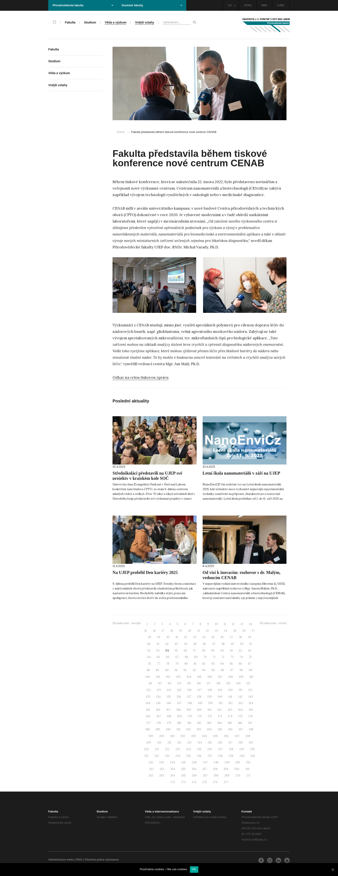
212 (179, 742)
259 (226, 769)
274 (194, 782)
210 (159, 742)
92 (185, 670)
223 (177, 749)
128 (210, 690)
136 (179, 696)
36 (222, 637)
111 (150, 683)
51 (250, 644)
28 (149, 637)
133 (148, 696)
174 (230, 716)
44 (185, 644)
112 (160, 683)
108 (230, 677)
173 (220, 716)
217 (230, 742)
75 (250, 657)
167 (158, 716)
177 (149, 723)
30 (167, 637)
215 (210, 742)
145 (158, 703)
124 (169, 690)
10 (216, 624)
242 (151, 762)
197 (241, 729)
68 (186, 657)
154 (251, 703)
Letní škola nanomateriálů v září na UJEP (241, 473)
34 (203, 637)
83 (212, 664)
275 (204, 782)
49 (232, 644)
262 (151, 775)
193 (199, 729)
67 (177, 657)
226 (209, 749)
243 (161, 762)
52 (148, 650)
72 (222, 657)
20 (189, 631)
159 (189, 710)
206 (226, 736)
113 (169, 683)
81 (195, 664)
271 (248, 775)
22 (207, 631)
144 (148, 703)
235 (188, 756)
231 (146, 756)
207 (237, 736)
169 (179, 716)
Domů (120, 132)
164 (240, 710)
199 (151, 736)
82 (203, 664)
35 (212, 637)
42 (167, 644)
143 (251, 696)
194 (209, 729)
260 (236, 769)
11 (225, 624)
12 (233, 624)
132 (250, 690)
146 (169, 703)
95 (213, 670)
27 (253, 631)
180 (179, 723)
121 (248, 683)
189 (158, 729)
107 (220, 677)
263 (161, 775)
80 (186, 664)
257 (204, 769)
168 (169, 716)
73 (231, 657)
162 (220, 710)
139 (209, 696)
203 (193, 736)
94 (203, 670)
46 (204, 644)
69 (195, 657)
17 (163, 631)
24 (225, 631)
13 (242, 624)
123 (159, 690)
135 (169, 696)
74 (241, 657)
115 (189, 683)
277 (226, 782)
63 (249, 650)
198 (251, 729)
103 (178, 677)
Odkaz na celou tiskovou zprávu (141, 377)
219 (251, 742)
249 (226, 762)
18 (172, 631)
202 (182, 736)
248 (216, 762)
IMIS (264, 5)
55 (176, 650)
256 (194, 769)
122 (149, 690)
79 (176, 664)
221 (157, 749)
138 (199, 696)
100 (148, 677)
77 (158, 664)
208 (248, 736)
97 (231, 670)
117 (209, 683)
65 (158, 657)
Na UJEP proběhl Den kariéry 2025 (145, 572)
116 (199, 683)
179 (169, 723)
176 (251, 716)
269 (226, 775)
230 (252, 749)
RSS (79, 859)
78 (167, 664)
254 (172, 769)
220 (146, 749)
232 (156, 756)
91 (176, 670)
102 (168, 677)
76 (149, 664)
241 (252, 756)
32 (185, 637)
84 (222, 664)
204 (204, 736)
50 (241, 644)
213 (189, 742)
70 (205, 657)
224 (188, 749)
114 (179, 683)
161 (209, 710)
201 (172, 736)
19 (180, 631)
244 (172, 762)
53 (158, 650)
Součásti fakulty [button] (152, 5)
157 (168, 710)
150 (210, 703)
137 (189, 696)
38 (240, 637)
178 (159, 723)
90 (167, 670)
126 (189, 690)
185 (230, 723)
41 (157, 644)
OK (194, 869)
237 (210, 756)
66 (167, 657)
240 (241, 756)
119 (228, 683)
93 (194, 670)
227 (220, 749)
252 (151, 769)
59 (212, 650)
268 (216, 775)
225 (199, 749)
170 (190, 716)
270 (237, 775)
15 (145, 631)
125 (179, 690)
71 (214, 657)
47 (213, 644)
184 (220, 723)
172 (210, 716)
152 (230, 703)
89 (157, 670)
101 (158, 677)
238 (220, 756)
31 (176, 637)
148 (190, 703)
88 (148, 670)
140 (220, 696)
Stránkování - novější (127, 623)
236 (199, 756)
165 (251, 710)
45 (195, 644)
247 (205, 762)
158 (179, 710)
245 (183, 762)
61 (231, 650)
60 (222, 650)
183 (209, 723)
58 (203, 650)
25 (234, 631)
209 (148, 742)
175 (240, 716)
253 (162, 769)
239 (231, 756)
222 (167, 749)
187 (250, 723)
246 (194, 762)
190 (168, 729)
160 (199, 710)
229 (241, 749)
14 (250, 624)
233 (167, 756)
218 (240, 742)
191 (178, 729)
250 (237, 762)
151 (220, 703)
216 (220, 742)
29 (158, 637)
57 (194, 650)
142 (240, 696)
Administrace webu (61, 859)
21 (198, 631)
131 (240, 690)
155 (148, 710)
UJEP (281, 5)
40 (148, 644)
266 (194, 775)
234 (177, 756)
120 (238, 683)
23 (216, 631)
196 (230, 729)
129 (220, 690)
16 (154, 631)
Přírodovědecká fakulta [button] (83, 5)
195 (220, 729)
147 (179, 703)
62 (240, 650)
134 (158, 696)
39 (249, 637)
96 (222, 670)
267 (205, 775)
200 (161, 736)
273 (183, 782)
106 (210, 677)
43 (176, 644)
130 (230, 690)
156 (158, 710)
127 (200, 690)
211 (169, 742)
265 (183, 775)
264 (172, 775)
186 (240, 723)
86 (240, 664)
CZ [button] (231, 5)
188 (148, 729)
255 (183, 769)
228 (231, 749)
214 (199, 742)
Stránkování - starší (273, 623)
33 (194, 637)
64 (149, 657)
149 (200, 703)
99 (250, 670)
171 (200, 716)
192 (188, 729)
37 (231, 637)
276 (215, 782)
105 (199, 677)
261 (247, 769)
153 (241, 703)
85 (231, 664)
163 (230, 710)
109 (241, 677)
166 (148, 716)
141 (230, 696)
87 (249, 664)
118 (218, 683)
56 (185, 650)
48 (223, 644)
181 (189, 723)
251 (248, 762)
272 (173, 782)
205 (215, 736)
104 (189, 677)
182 (199, 723)
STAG (248, 5)
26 (244, 631)
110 (251, 677)
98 (241, 670)
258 (215, 769)
